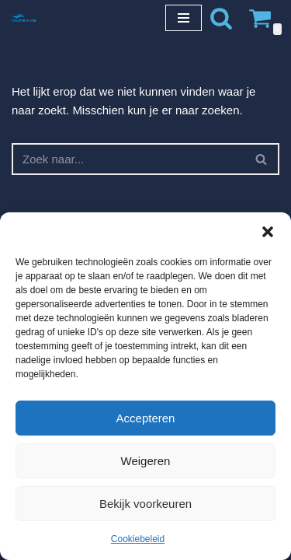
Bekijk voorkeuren (145, 503)
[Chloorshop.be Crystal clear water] (24, 17)
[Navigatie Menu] (183, 18)
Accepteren (145, 418)
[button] (267, 232)
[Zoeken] (221, 18)
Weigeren (146, 460)
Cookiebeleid (138, 539)
